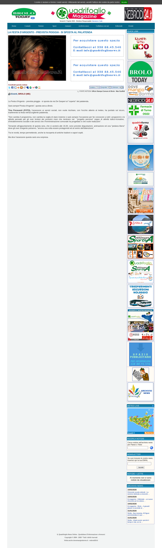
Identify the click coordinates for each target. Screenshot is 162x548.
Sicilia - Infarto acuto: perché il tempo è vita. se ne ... (138, 521)
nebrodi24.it (93, 540)
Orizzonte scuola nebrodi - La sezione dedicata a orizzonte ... (139, 493)
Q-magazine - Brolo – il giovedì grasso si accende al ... (138, 507)
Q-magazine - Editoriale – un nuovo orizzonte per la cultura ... (140, 500)
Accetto (124, 2)
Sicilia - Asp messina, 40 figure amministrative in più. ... (138, 514)
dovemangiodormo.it (80, 540)
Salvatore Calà (97, 21)
